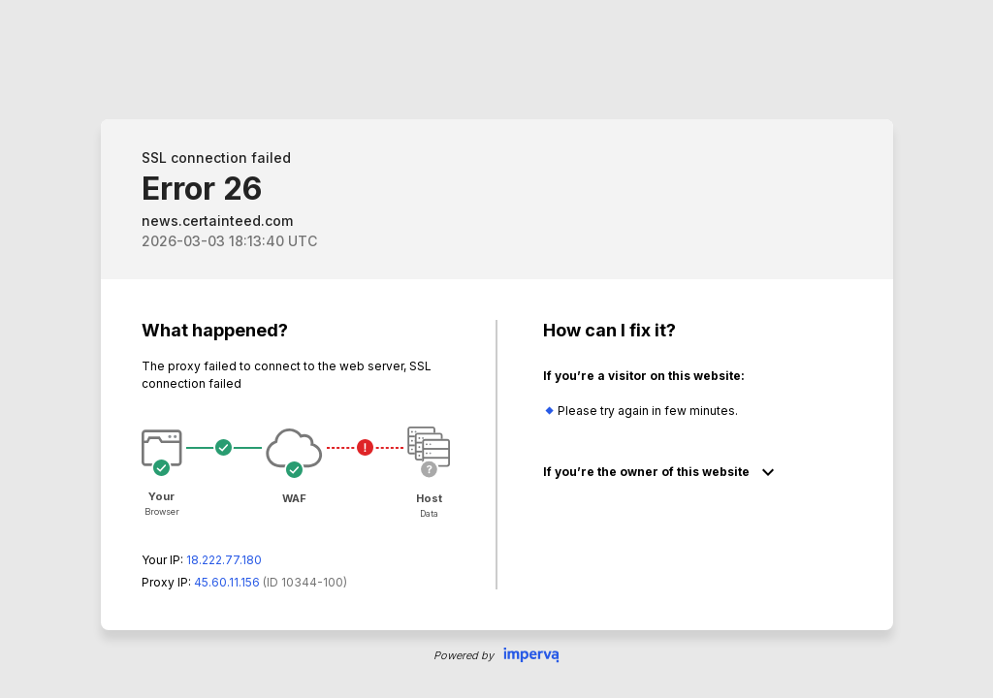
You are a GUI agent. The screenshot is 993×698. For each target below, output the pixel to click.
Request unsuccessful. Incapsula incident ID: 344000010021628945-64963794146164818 (496, 349)
